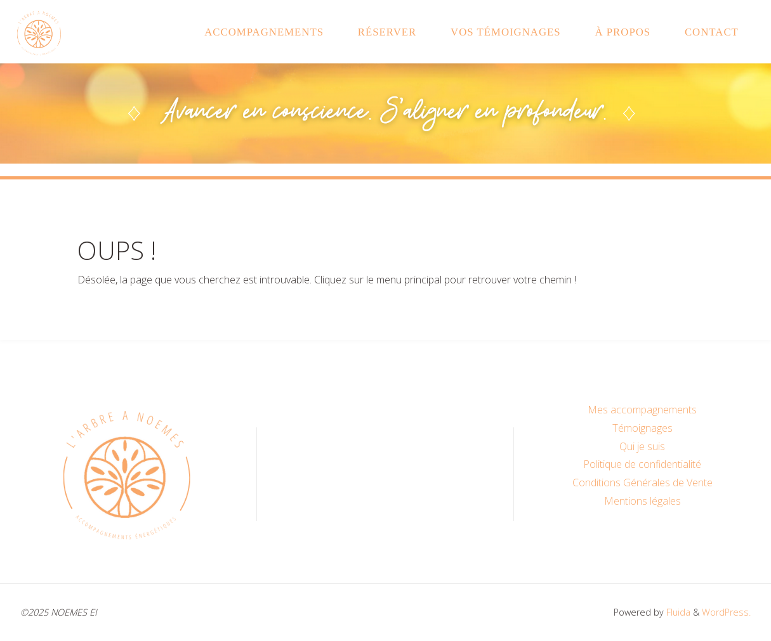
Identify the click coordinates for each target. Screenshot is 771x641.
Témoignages (642, 428)
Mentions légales (642, 501)
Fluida (677, 612)
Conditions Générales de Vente (642, 482)
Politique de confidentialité (642, 464)
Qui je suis (642, 446)
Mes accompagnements (642, 410)
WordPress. (726, 612)
